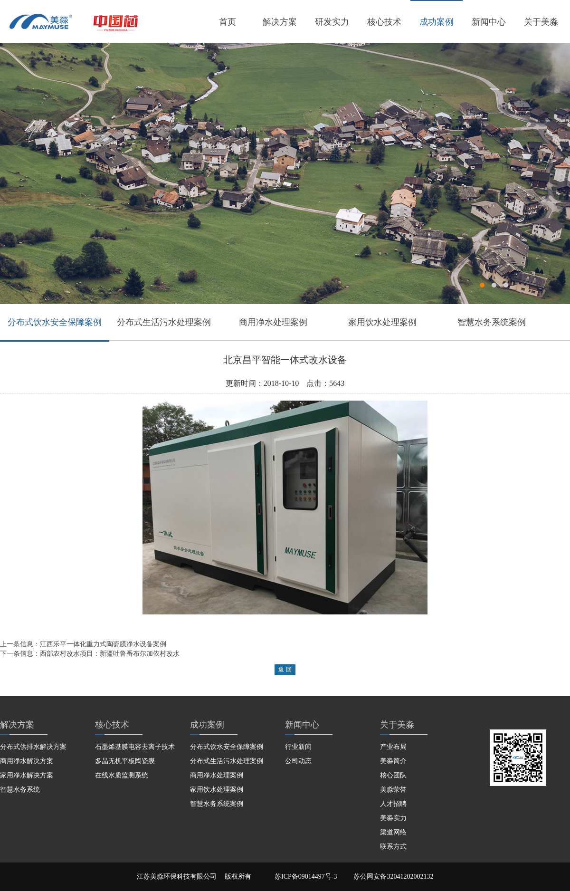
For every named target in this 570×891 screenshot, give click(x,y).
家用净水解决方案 (26, 775)
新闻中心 (489, 22)
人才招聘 (393, 803)
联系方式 (393, 846)
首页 (227, 22)
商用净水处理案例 (273, 322)
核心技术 (384, 22)
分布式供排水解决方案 (33, 746)
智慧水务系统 (20, 789)
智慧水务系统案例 (491, 322)
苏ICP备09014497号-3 (306, 876)
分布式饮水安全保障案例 (55, 322)
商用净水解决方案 (26, 761)
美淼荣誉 (393, 789)
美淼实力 (393, 818)
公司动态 (298, 761)
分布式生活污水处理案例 (164, 322)
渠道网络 (393, 832)
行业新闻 (298, 746)
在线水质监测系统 (121, 775)
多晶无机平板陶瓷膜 (125, 761)
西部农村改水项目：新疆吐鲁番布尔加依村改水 (110, 653)
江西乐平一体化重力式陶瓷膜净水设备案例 (103, 644)
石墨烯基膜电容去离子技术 (135, 746)
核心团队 (393, 775)
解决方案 (280, 22)
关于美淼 (541, 22)
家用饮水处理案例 (382, 322)
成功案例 (436, 22)
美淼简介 (393, 761)
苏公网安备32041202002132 (393, 876)
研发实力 (332, 22)
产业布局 (393, 746)
